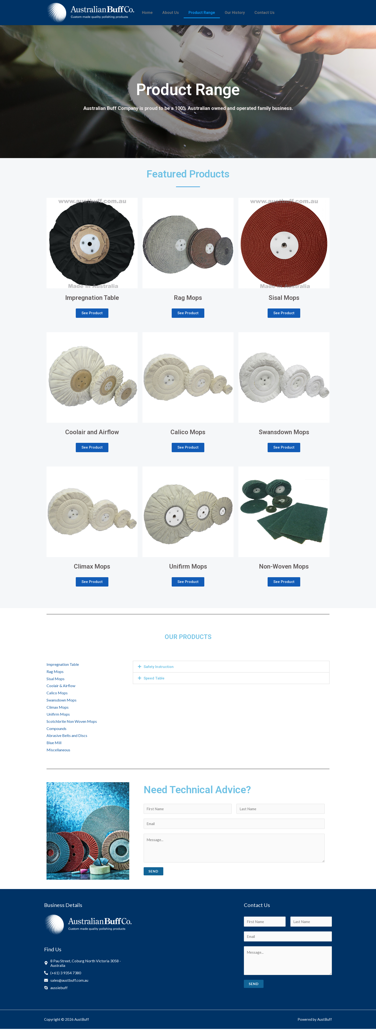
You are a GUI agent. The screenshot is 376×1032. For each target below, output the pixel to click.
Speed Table (155, 679)
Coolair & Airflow (61, 686)
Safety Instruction (160, 667)
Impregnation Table (63, 665)
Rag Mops (55, 672)
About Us (170, 12)
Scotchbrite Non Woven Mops (72, 721)
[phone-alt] (62, 974)
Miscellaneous (58, 750)
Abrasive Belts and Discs (67, 736)
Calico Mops (57, 693)
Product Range (201, 12)
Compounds (56, 729)
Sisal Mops (56, 679)
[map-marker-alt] (88, 964)
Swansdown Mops (61, 700)
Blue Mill (54, 743)
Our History (235, 12)
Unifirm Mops (58, 715)
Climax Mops (58, 707)
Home (147, 12)
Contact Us (264, 12)
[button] (92, 314)
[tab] (231, 667)
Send (153, 873)
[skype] (56, 989)
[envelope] (66, 982)
